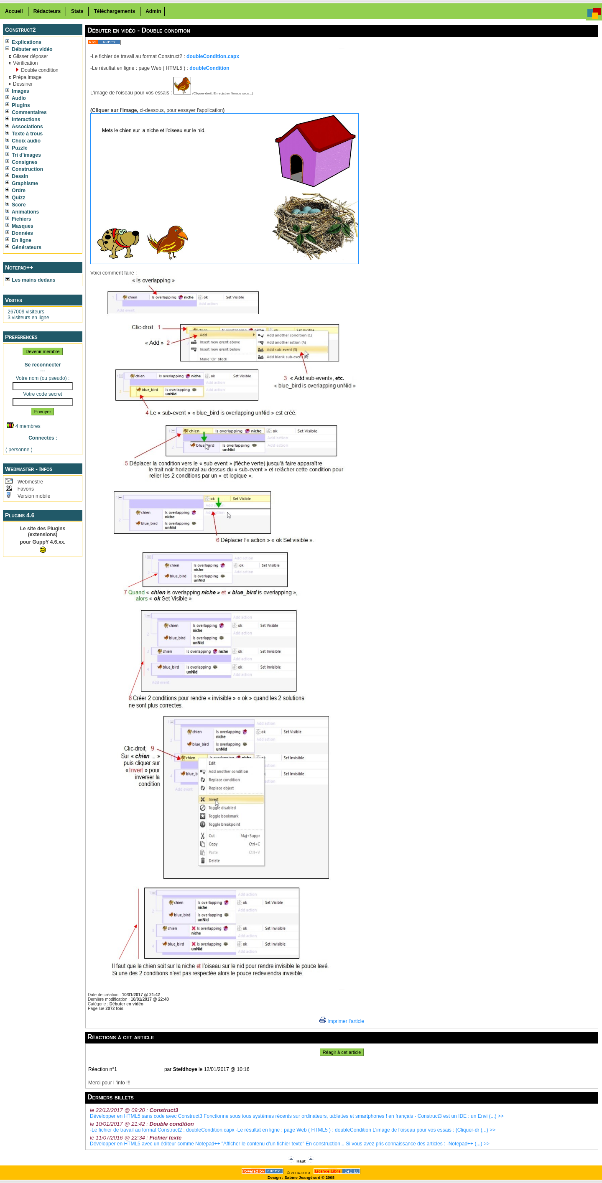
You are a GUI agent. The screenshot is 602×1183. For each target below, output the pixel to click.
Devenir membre (42, 351)
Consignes (21, 162)
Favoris (25, 489)
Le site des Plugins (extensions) (43, 531)
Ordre (15, 190)
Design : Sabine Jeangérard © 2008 (301, 1177)
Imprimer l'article (341, 1021)
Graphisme (21, 183)
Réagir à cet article (342, 1052)
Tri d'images (23, 155)
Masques (19, 226)
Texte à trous (24, 134)
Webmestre (29, 482)
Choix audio (23, 141)
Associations (24, 127)
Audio (15, 98)
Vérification (25, 63)
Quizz (15, 198)
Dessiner (22, 84)
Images (17, 91)
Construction (24, 169)
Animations (22, 212)
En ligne (18, 240)
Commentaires (26, 112)
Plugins (17, 105)
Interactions (22, 119)
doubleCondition (209, 68)
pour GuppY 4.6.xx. (42, 542)
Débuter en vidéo (29, 49)
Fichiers (18, 219)
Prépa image (26, 77)
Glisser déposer (30, 56)
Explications (23, 42)
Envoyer (42, 411)
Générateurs (23, 247)
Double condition (39, 70)
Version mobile (33, 496)
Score (15, 205)
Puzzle (16, 148)
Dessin (16, 176)
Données (19, 233)
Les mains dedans (30, 280)
